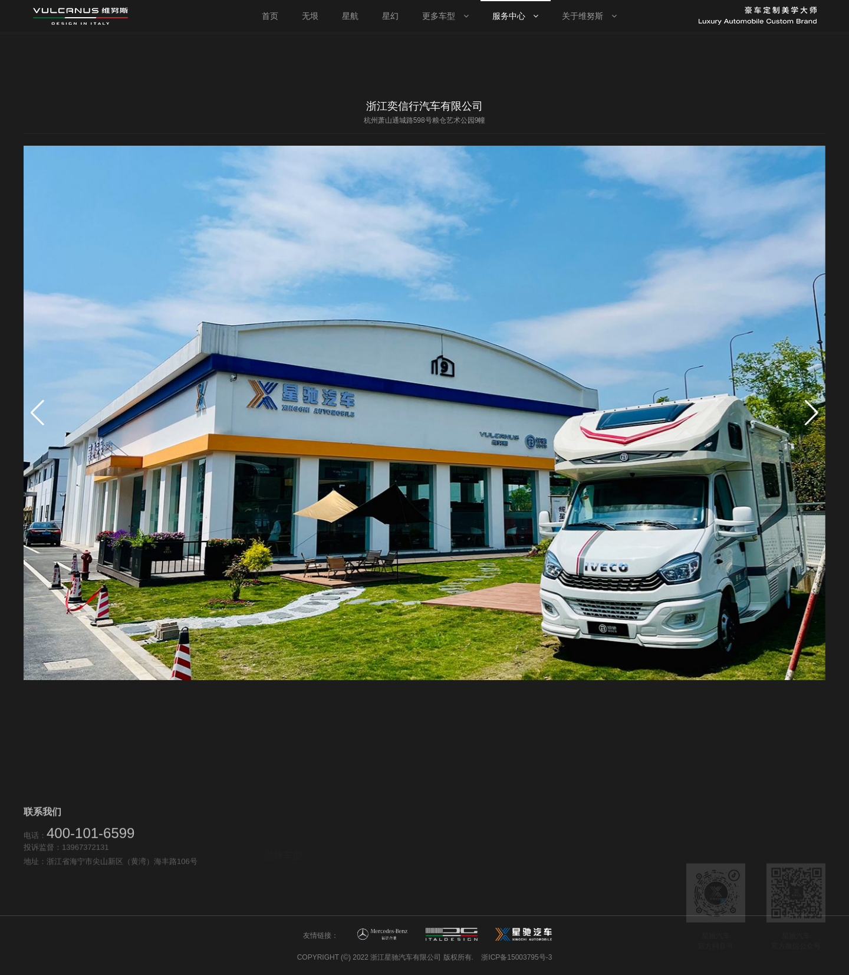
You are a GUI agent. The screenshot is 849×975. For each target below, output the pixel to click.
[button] (812, 413)
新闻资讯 (553, 888)
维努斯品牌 (557, 873)
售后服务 (416, 876)
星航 (271, 862)
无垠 (271, 847)
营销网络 (416, 862)
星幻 (271, 876)
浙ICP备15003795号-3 (516, 957)
